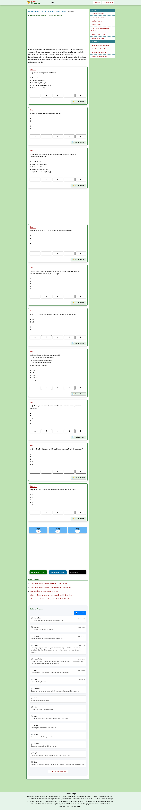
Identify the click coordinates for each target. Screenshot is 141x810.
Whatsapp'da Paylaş (37, 572)
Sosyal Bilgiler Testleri (99, 34)
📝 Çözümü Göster (78, 101)
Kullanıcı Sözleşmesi (68, 796)
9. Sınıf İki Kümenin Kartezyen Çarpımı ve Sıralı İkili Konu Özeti (51, 595)
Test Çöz (97, 2)
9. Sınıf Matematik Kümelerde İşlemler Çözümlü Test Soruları (50, 599)
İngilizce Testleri (97, 21)
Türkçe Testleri (96, 24)
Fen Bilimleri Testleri (98, 17)
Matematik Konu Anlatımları (101, 45)
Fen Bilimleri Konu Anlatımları (101, 49)
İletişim (74, 794)
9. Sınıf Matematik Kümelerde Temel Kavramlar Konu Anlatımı (50, 587)
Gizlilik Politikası (81, 796)
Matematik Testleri (98, 13)
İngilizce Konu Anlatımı (99, 52)
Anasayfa (68, 794)
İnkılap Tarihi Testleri (98, 38)
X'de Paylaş (74, 572)
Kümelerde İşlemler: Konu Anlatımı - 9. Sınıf (44, 591)
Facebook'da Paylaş (57, 572)
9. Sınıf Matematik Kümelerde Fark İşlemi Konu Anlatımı (48, 583)
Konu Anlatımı (108, 2)
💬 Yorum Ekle (80, 613)
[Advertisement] (58, 33)
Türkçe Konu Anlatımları (99, 56)
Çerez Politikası (93, 796)
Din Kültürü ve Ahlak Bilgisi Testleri (100, 30)
